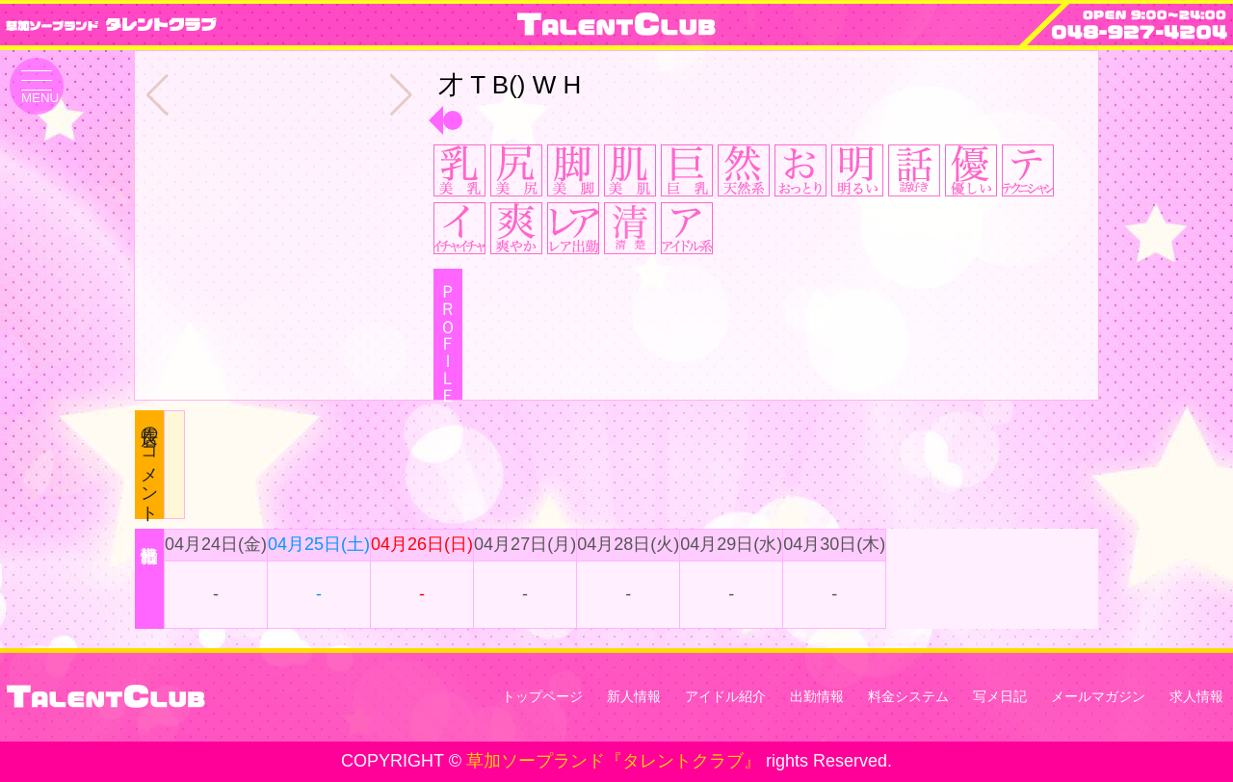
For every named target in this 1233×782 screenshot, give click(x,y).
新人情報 (634, 696)
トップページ (542, 696)
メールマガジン (1098, 696)
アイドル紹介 (725, 696)
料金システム (908, 696)
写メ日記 (1000, 696)
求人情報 (1196, 696)
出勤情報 (817, 696)
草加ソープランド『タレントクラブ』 (613, 760)
